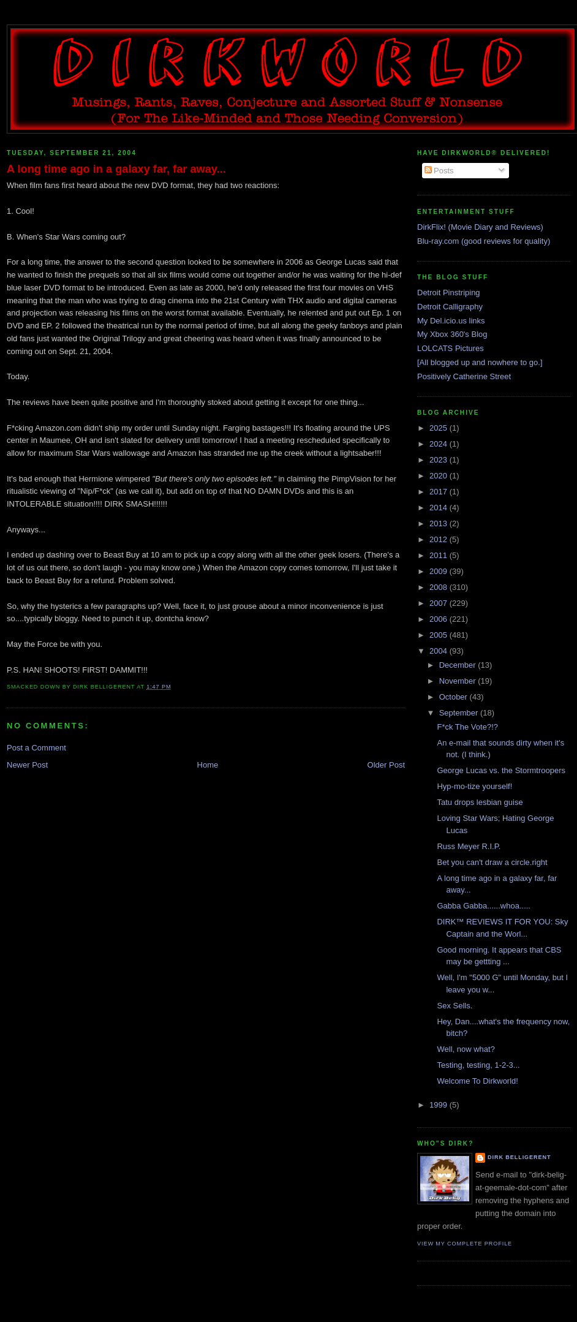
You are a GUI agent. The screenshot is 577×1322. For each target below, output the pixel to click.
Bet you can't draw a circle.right (492, 862)
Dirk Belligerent (519, 1157)
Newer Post (27, 764)
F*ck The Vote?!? (467, 726)
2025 (439, 427)
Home (208, 764)
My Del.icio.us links (451, 320)
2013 (439, 523)
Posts (439, 170)
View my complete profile (464, 1244)
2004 (439, 650)
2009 (439, 571)
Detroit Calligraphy (450, 306)
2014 (439, 507)
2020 (439, 475)
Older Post (386, 764)
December (458, 665)
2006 (439, 619)
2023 (439, 459)
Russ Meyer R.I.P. (468, 846)
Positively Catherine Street (464, 376)
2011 (439, 555)
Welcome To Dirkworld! (477, 1081)
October (454, 696)
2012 (439, 539)
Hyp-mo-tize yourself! (474, 786)
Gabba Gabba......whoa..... (483, 905)
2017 (439, 491)
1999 (439, 1104)
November (458, 681)
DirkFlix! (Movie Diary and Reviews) (480, 227)
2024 (439, 443)
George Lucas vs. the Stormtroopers (501, 770)
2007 (439, 603)
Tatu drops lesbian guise (479, 802)
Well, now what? (465, 1049)
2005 (439, 635)
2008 (439, 587)
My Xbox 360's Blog (452, 334)
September (459, 712)
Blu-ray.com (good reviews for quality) (483, 241)
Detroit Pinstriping (448, 292)
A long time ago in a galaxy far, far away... (116, 169)
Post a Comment (36, 747)
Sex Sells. (454, 1005)
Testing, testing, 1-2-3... (478, 1065)
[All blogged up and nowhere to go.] (480, 362)
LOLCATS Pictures (450, 348)
